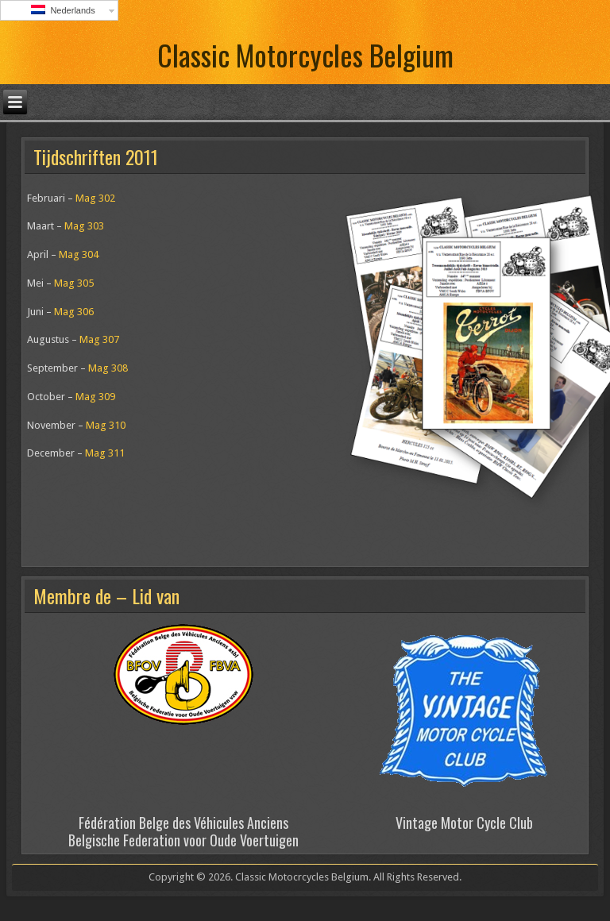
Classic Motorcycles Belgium (305, 54)
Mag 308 (108, 368)
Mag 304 (78, 254)
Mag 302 (95, 198)
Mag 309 (95, 397)
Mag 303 (84, 226)
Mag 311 (105, 453)
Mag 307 (99, 339)
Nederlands (63, 10)
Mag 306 (74, 312)
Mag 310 (105, 425)
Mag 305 (74, 283)
